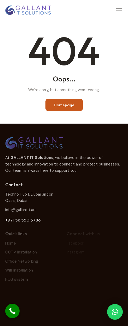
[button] (119, 10)
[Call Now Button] (12, 311)
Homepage (64, 104)
